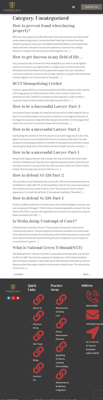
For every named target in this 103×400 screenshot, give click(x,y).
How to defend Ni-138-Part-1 (38, 198)
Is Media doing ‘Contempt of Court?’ (45, 221)
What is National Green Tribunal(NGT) (47, 247)
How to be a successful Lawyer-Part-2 (46, 129)
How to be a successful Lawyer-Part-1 (46, 152)
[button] (73, 7)
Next (87, 274)
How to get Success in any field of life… (48, 57)
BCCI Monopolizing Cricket (37, 83)
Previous (18, 274)
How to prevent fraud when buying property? (44, 28)
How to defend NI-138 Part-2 (38, 175)
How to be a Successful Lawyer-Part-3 (46, 106)
